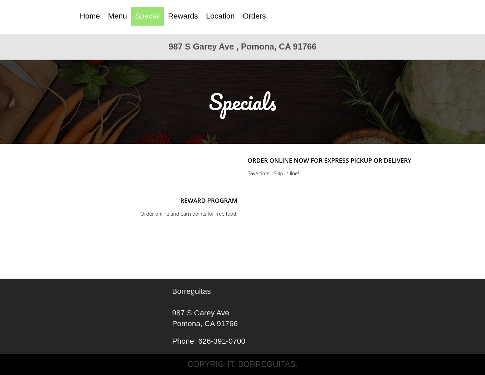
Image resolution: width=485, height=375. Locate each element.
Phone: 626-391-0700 (209, 341)
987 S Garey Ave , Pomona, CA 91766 (242, 46)
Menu (117, 16)
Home (90, 16)
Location (220, 16)
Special (147, 16)
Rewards (183, 16)
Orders (254, 16)
